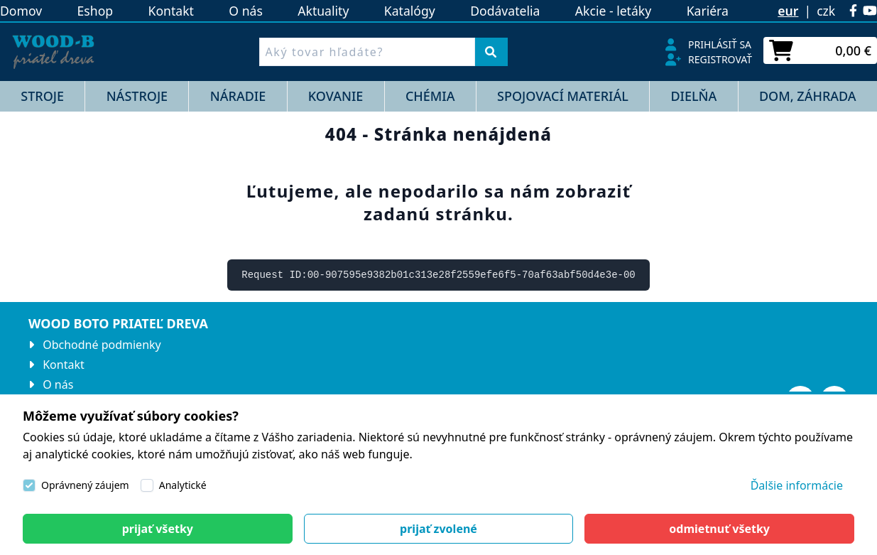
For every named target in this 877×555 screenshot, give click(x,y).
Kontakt (171, 10)
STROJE (42, 95)
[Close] (158, 529)
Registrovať (720, 59)
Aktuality (323, 10)
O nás (246, 10)
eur (788, 10)
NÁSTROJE (137, 95)
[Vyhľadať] (491, 52)
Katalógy (409, 10)
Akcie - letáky (613, 10)
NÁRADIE (238, 95)
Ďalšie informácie (797, 485)
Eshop (95, 10)
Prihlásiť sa (719, 44)
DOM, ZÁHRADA (807, 95)
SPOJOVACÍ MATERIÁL (562, 95)
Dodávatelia (505, 10)
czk (826, 10)
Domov (21, 10)
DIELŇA (693, 95)
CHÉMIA (430, 95)
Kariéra (708, 10)
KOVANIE (335, 95)
